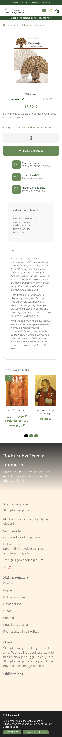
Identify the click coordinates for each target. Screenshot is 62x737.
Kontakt (8, 618)
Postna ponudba (45, 127)
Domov (7, 25)
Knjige (16, 25)
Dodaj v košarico (33, 150)
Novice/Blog (12, 604)
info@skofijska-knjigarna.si (21, 537)
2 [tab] (31, 435)
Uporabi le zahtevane (35, 732)
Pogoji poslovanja (15, 624)
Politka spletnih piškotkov (21, 631)
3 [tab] (36, 435)
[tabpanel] (16, 402)
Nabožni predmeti (15, 597)
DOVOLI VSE (12, 732)
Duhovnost (26, 25)
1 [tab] (26, 435)
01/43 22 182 (12, 530)
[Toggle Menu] (44, 10)
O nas (7, 611)
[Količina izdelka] (31, 138)
